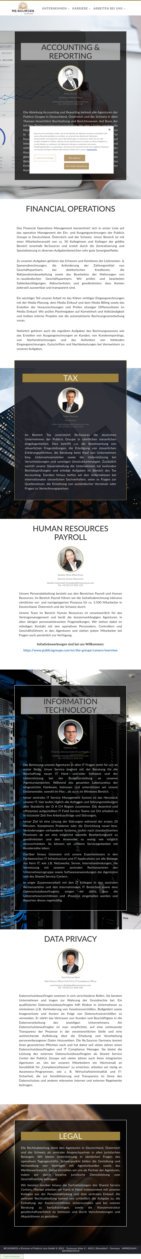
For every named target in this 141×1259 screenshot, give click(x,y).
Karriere (81, 8)
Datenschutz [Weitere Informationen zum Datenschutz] (92, 149)
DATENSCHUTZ (71, 1250)
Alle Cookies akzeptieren (76, 166)
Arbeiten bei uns (109, 8)
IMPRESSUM (129, 1248)
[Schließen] (109, 129)
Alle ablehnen (74, 158)
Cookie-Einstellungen (45, 158)
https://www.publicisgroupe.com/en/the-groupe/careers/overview (70, 650)
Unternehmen (55, 8)
